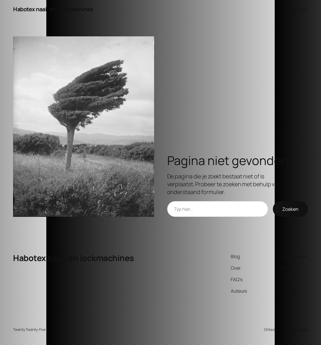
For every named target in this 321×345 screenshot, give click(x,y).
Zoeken (290, 209)
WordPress (299, 329)
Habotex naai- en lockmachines (53, 9)
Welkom (300, 9)
